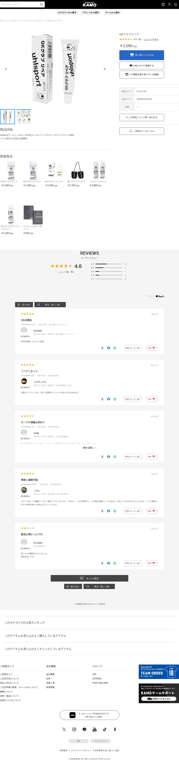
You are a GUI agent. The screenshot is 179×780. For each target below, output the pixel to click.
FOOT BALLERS (100, 683)
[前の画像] (6, 69)
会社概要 (50, 674)
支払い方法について (9, 683)
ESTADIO (96, 678)
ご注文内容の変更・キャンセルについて (19, 687)
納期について (6, 691)
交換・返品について (9, 696)
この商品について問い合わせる (142, 117)
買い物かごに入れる (144, 54)
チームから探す (112, 12)
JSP (94, 674)
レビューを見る (151, 39)
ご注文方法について (9, 678)
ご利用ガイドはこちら (144, 131)
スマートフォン (100, 741)
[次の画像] (104, 69)
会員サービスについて (10, 700)
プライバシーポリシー (81, 750)
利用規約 (64, 750)
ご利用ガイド (6, 674)
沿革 (48, 678)
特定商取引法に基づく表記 (107, 750)
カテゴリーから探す (67, 12)
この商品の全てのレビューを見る (89, 604)
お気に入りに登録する (143, 65)
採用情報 (50, 687)
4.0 (78, 266)
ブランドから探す (90, 12)
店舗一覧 (50, 683)
